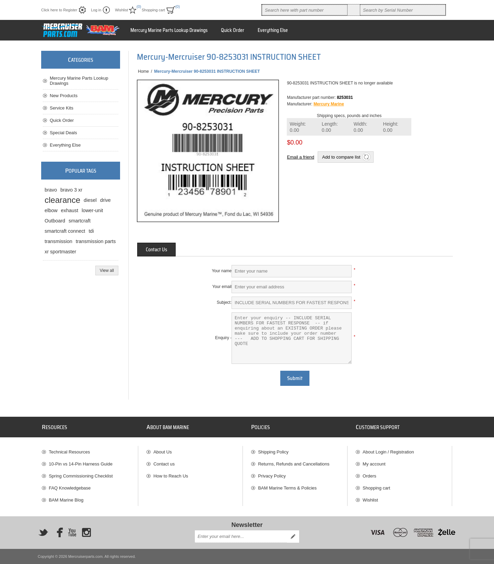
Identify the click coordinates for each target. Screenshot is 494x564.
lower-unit (92, 210)
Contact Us (156, 249)
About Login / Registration (388, 451)
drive (105, 200)
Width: (360, 127)
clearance (62, 200)
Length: (330, 127)
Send (293, 536)
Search (354, 9)
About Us (162, 451)
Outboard (55, 220)
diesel (90, 200)
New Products (64, 95)
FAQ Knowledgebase (70, 488)
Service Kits (61, 108)
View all (107, 270)
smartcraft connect (65, 231)
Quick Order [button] (232, 30)
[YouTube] (72, 532)
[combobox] (305, 9)
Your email (222, 286)
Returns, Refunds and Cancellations (293, 464)
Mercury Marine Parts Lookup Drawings (79, 81)
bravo (51, 190)
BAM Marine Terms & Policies (287, 488)
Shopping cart (376, 488)
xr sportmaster (60, 251)
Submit (295, 378)
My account (374, 464)
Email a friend (300, 157)
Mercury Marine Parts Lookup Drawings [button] (169, 30)
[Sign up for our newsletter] (241, 536)
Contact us (164, 464)
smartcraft (80, 220)
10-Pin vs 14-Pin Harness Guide (81, 464)
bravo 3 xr (71, 190)
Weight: (298, 127)
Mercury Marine (329, 104)
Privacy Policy (272, 476)
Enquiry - (223, 337)
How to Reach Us (170, 476)
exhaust (69, 210)
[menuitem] (90, 452)
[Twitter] (43, 532)
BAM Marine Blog (66, 500)
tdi (91, 231)
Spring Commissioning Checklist (81, 476)
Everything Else (65, 145)
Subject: (224, 302)
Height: (390, 127)
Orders (369, 476)
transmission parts (96, 241)
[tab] (156, 249)
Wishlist (370, 500)
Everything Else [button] (273, 30)
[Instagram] (86, 532)
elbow (51, 210)
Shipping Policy (273, 451)
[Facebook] (57, 532)
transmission (58, 241)
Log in (96, 10)
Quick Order (62, 120)
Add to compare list (341, 157)
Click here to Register (59, 10)
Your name (222, 270)
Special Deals (63, 132)
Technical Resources (69, 451)
